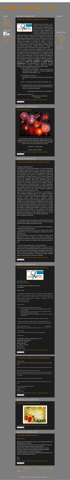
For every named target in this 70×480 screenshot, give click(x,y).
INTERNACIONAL (7, 26)
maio (60, 36)
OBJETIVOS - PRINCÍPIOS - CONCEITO (6, 23)
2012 (59, 34)
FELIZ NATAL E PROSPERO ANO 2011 (28, 403)
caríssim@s (22, 438)
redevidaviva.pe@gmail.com (45, 327)
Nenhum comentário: (42, 99)
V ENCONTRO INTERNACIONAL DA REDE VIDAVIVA (33, 162)
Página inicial (27, 468)
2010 (59, 48)
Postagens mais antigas (45, 468)
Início (4, 18)
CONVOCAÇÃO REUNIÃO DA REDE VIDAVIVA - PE (32, 268)
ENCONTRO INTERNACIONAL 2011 (28, 435)
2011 (59, 45)
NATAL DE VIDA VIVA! (24, 110)
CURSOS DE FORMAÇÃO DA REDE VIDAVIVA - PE (32, 19)
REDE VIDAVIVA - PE (9, 37)
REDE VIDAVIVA (7, 20)
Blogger (48, 477)
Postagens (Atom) (25, 471)
